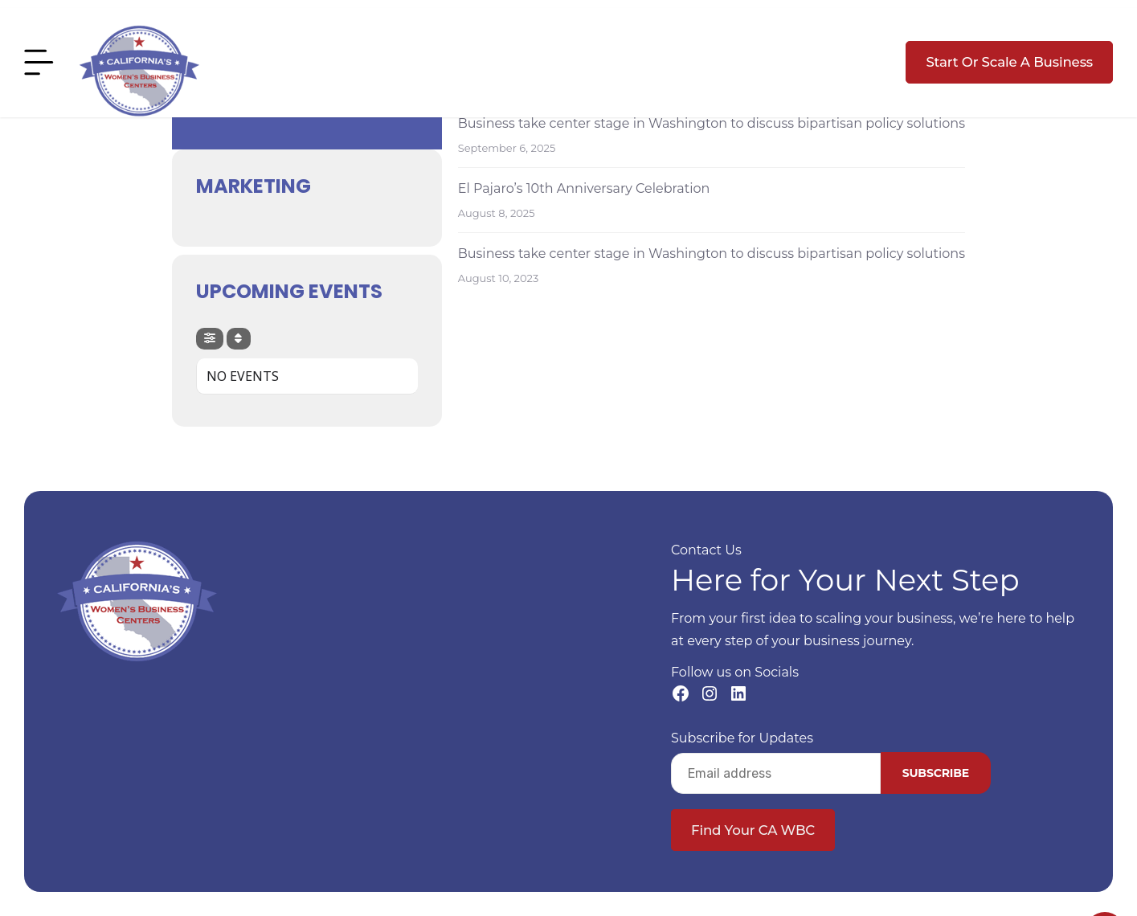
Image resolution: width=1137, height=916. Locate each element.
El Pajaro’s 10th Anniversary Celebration (584, 188)
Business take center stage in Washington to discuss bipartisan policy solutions (711, 123)
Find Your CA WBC (753, 830)
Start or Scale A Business (1009, 62)
